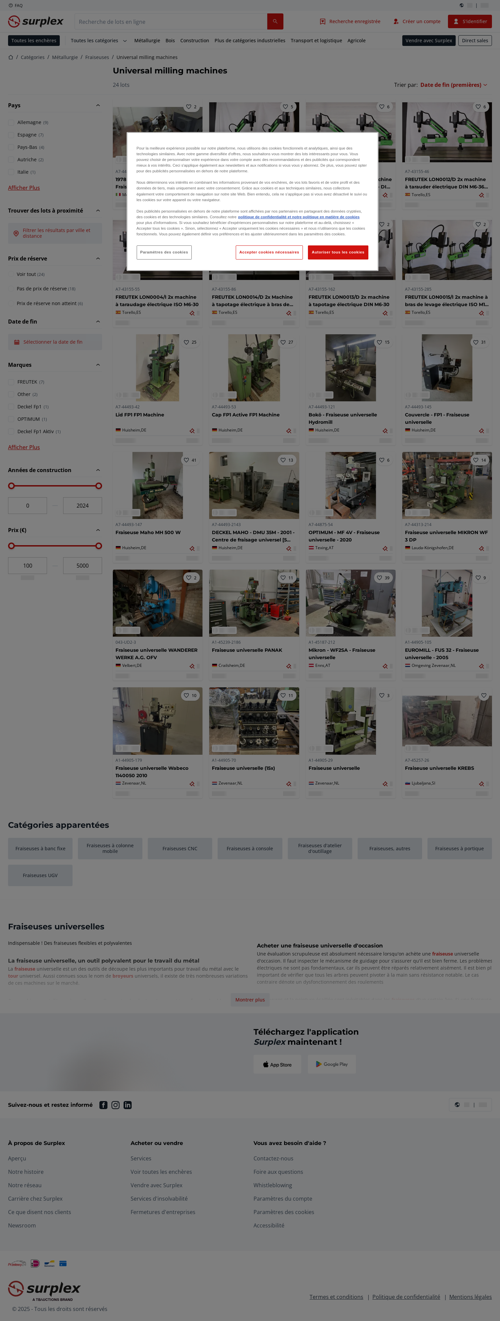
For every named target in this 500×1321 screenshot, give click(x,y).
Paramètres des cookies (164, 252)
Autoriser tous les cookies (338, 252)
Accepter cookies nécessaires (269, 252)
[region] (252, 201)
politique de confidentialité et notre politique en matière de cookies (299, 217)
